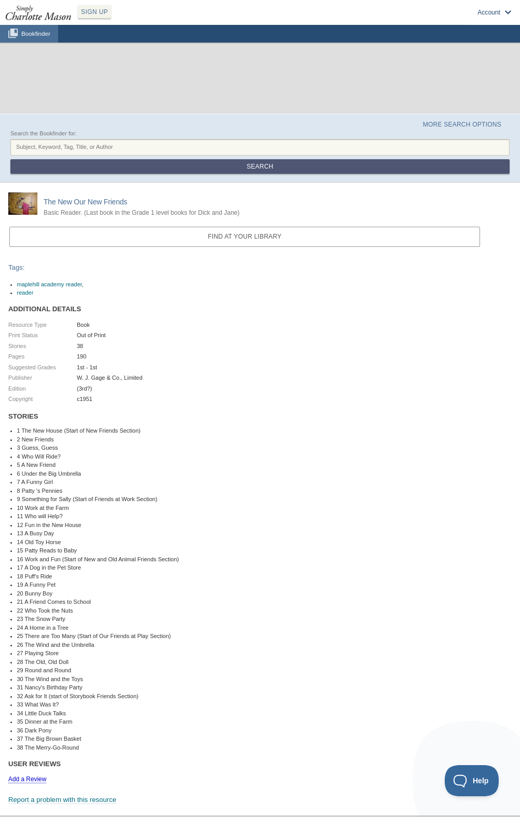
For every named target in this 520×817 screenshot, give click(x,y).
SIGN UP (94, 12)
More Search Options (462, 124)
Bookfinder (35, 33)
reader (25, 292)
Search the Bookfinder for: (43, 133)
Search (260, 166)
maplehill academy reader (49, 284)
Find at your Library (245, 236)
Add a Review (27, 779)
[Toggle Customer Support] (472, 780)
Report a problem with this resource (62, 800)
